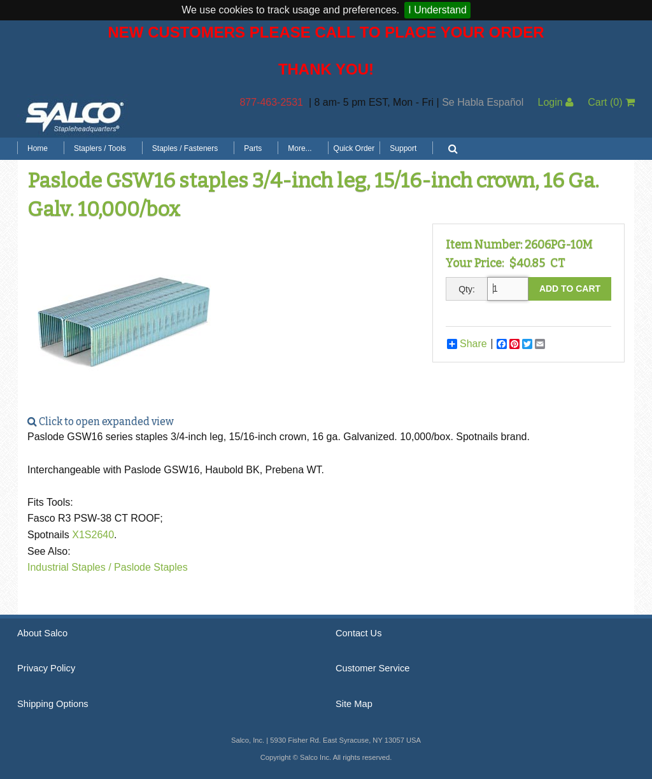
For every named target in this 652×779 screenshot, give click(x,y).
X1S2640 (93, 534)
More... (299, 148)
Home (37, 148)
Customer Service (372, 668)
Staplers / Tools (100, 148)
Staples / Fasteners (185, 148)
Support (403, 148)
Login (555, 102)
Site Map (354, 704)
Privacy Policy (46, 668)
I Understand (437, 9)
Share (467, 344)
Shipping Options (53, 704)
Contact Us (359, 633)
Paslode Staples (151, 567)
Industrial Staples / (69, 567)
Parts (253, 148)
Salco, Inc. (74, 116)
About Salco (42, 633)
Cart (611, 102)
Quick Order (354, 148)
